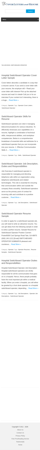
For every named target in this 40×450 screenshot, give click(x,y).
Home (20, 445)
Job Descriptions (23, 202)
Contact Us (20, 433)
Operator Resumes (24, 249)
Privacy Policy (20, 436)
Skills (19, 155)
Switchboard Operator (8, 108)
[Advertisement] (20, 44)
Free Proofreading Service (20, 439)
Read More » (14, 100)
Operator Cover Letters (25, 105)
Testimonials (20, 442)
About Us (20, 430)
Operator (11, 105)
